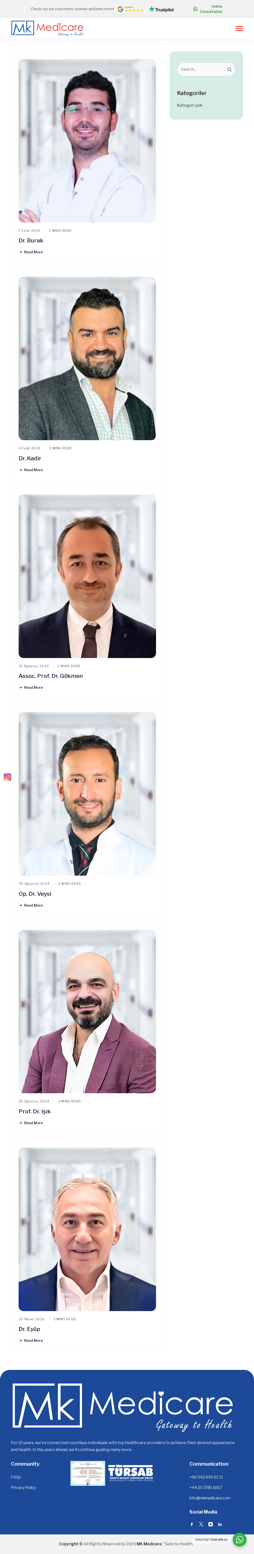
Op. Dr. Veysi (36, 893)
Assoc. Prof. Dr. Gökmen (52, 675)
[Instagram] (7, 777)
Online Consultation (207, 9)
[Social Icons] (192, 1525)
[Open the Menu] (239, 28)
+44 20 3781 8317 (206, 1487)
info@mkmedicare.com (211, 1498)
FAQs (16, 1477)
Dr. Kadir (30, 458)
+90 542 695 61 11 (206, 1477)
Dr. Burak (31, 240)
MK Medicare (149, 1544)
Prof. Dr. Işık (35, 1111)
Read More (31, 252)
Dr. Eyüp (30, 1328)
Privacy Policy (24, 1487)
